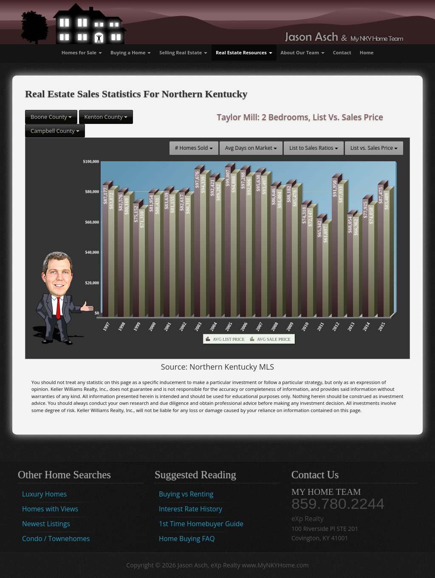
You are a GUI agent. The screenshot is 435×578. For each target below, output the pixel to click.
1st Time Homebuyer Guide (201, 523)
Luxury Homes (44, 494)
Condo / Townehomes (56, 538)
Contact (342, 52)
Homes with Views (50, 508)
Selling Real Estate (183, 52)
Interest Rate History (190, 508)
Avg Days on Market (251, 148)
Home (367, 52)
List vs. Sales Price (374, 148)
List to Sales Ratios (313, 148)
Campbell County (55, 131)
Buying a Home (130, 52)
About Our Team (303, 52)
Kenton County (106, 117)
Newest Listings (46, 523)
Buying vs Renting (186, 494)
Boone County (51, 117)
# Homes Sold (194, 148)
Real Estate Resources (244, 52)
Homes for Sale (82, 52)
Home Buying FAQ (187, 538)
